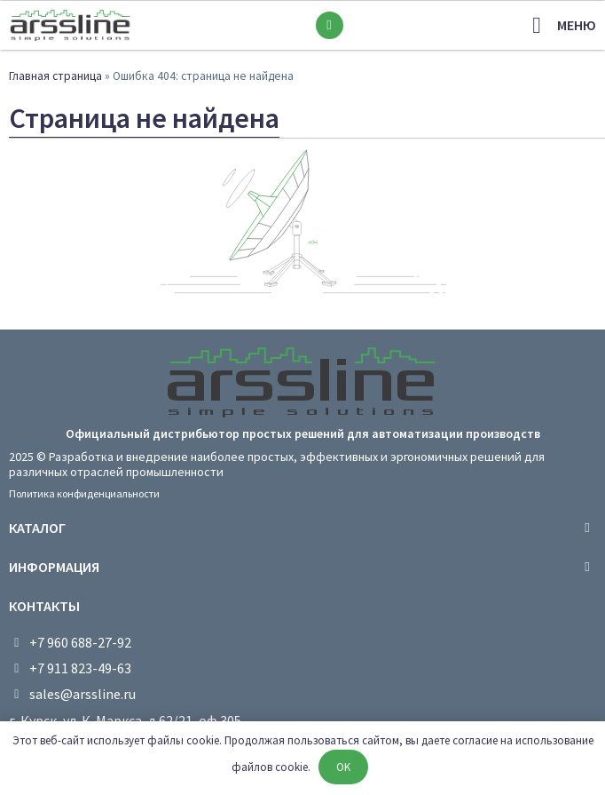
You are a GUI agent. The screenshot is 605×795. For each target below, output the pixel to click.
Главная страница (55, 75)
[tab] (302, 527)
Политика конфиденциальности (84, 493)
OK (343, 767)
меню (576, 25)
